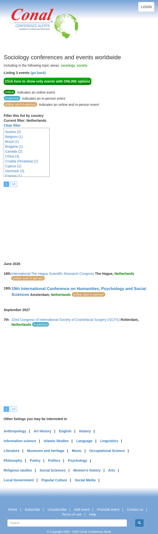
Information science (20, 441)
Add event (81, 509)
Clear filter (12, 125)
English (65, 431)
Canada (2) (13, 151)
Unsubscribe (57, 509)
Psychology (77, 460)
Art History (42, 431)
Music (77, 451)
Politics (54, 460)
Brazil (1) (12, 142)
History (85, 431)
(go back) (38, 73)
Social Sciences (53, 470)
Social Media (85, 480)
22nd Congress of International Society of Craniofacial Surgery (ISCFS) (65, 320)
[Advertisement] (81, 221)
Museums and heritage (45, 451)
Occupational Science (107, 451)
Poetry (35, 460)
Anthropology (15, 431)
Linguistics (109, 441)
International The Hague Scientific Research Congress (52, 274)
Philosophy (13, 460)
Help (92, 514)
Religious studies (18, 470)
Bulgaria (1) (14, 146)
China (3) (12, 156)
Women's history (87, 470)
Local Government (19, 480)
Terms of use (72, 514)
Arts (111, 470)
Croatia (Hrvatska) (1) (21, 161)
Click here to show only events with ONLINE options (47, 81)
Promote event (108, 509)
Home (12, 509)
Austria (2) (13, 132)
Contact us (135, 509)
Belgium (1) (14, 137)
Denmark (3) (14, 171)
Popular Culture (54, 480)
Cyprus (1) (13, 166)
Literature (12, 451)
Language (84, 441)
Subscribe (32, 509)
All (14, 184)
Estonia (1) (13, 176)
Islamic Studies (56, 441)
